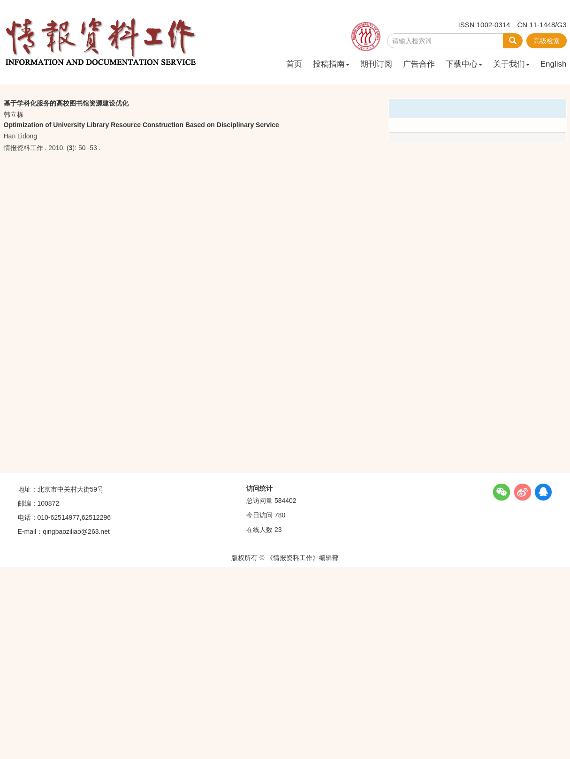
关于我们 (511, 64)
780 (279, 515)
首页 (294, 64)
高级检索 (546, 41)
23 (278, 529)
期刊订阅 (376, 64)
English (553, 64)
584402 (285, 500)
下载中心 (464, 64)
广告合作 (419, 64)
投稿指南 (331, 64)
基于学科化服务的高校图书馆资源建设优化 (66, 103)
